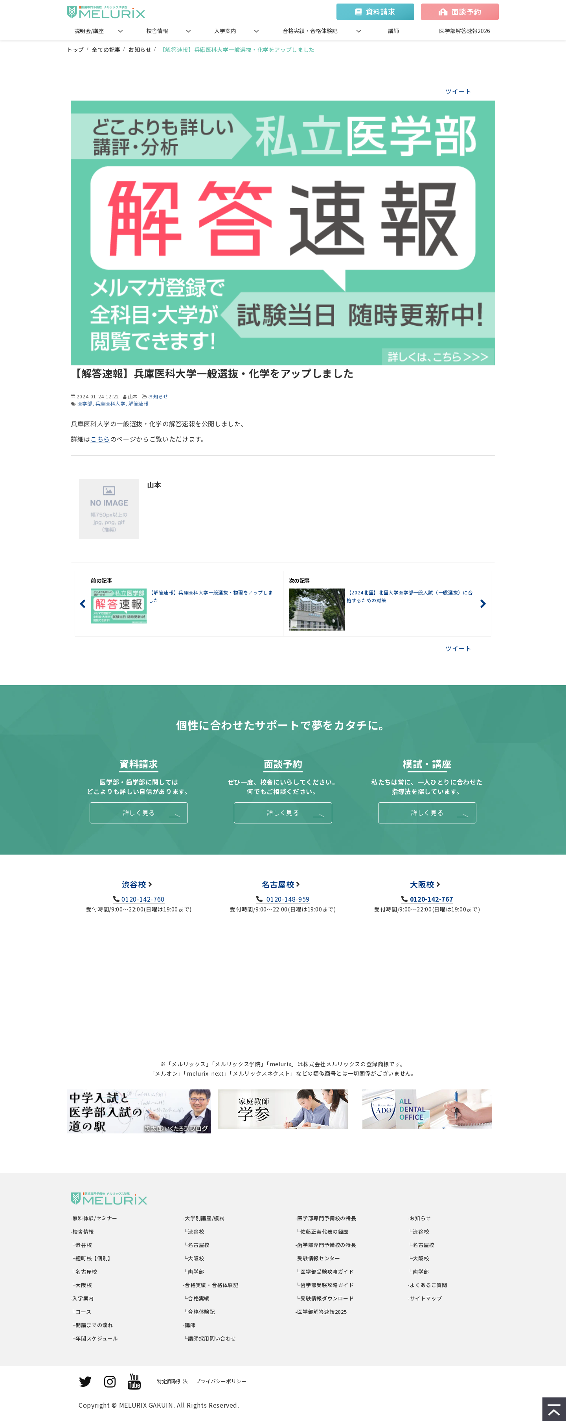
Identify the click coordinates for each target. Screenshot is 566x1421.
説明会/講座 (89, 31)
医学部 (84, 403)
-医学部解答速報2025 (321, 1311)
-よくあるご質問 (427, 1285)
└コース (81, 1311)
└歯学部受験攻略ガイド (325, 1285)
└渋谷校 (81, 1245)
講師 (393, 31)
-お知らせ (419, 1218)
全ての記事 (106, 49)
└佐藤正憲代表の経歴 (322, 1231)
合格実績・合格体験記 (310, 31)
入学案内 (225, 31)
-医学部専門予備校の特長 (326, 1218)
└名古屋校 (84, 1271)
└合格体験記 (199, 1311)
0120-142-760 (143, 899)
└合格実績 (196, 1298)
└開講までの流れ (92, 1325)
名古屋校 (278, 884)
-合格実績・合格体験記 (211, 1285)
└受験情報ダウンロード (325, 1298)
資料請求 (380, 11)
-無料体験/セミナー (94, 1218)
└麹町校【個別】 (92, 1258)
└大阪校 (81, 1285)
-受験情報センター (318, 1258)
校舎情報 (157, 31)
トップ (75, 49)
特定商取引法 (172, 1381)
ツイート (458, 91)
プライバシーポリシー (220, 1381)
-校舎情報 (82, 1231)
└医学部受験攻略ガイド (325, 1271)
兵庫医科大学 (110, 403)
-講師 (189, 1325)
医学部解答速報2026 (464, 31)
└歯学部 (193, 1271)
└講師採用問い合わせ (209, 1338)
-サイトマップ (425, 1298)
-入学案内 (82, 1298)
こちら (100, 439)
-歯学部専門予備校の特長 (326, 1245)
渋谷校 (134, 884)
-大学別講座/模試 (203, 1218)
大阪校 (422, 884)
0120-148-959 (287, 899)
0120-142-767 (431, 899)
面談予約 (466, 11)
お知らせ (140, 49)
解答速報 (139, 403)
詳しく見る (139, 812)
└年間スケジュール (94, 1338)
